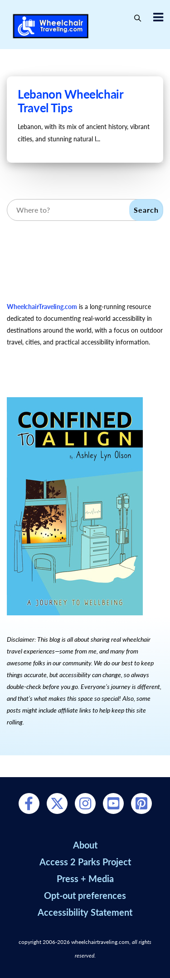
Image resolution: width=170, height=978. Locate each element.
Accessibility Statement (85, 912)
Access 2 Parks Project (85, 861)
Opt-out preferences (85, 895)
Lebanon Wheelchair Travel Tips (70, 101)
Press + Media (85, 878)
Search (146, 209)
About (85, 844)
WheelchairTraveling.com (42, 306)
